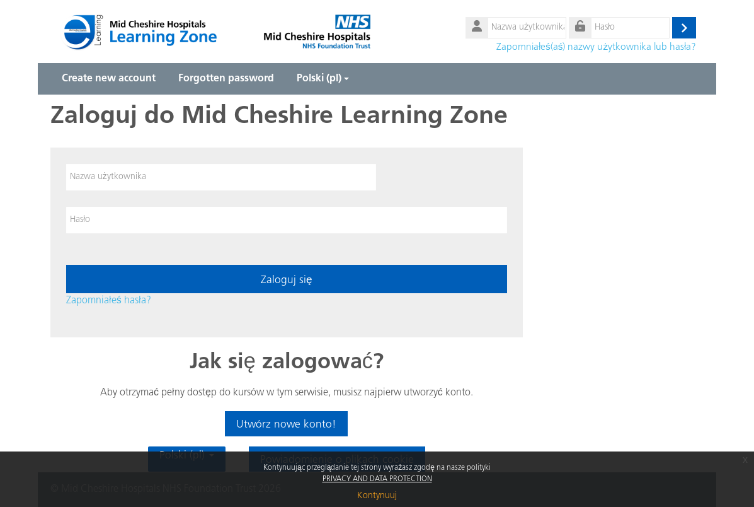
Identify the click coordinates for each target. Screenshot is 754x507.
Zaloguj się (286, 280)
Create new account (109, 79)
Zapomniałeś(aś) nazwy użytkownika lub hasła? (596, 47)
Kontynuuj (377, 496)
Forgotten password (226, 79)
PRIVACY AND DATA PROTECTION (377, 479)
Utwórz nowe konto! (286, 424)
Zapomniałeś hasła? (108, 301)
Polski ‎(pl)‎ (323, 79)
